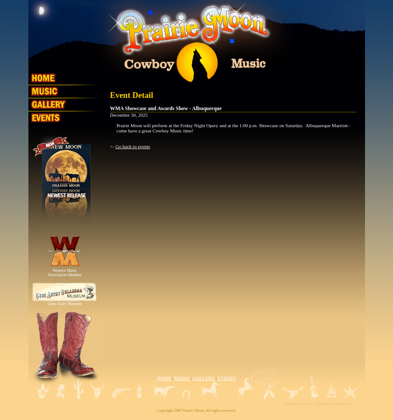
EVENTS (226, 378)
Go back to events (132, 146)
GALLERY (203, 378)
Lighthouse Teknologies (332, 404)
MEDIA (182, 378)
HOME (164, 378)
